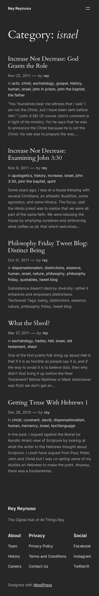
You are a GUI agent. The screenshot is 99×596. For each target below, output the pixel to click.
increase (55, 175)
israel (26, 89)
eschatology (43, 83)
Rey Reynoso (19, 8)
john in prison (44, 89)
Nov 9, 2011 (18, 168)
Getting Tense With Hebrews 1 (48, 402)
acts (15, 83)
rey (46, 75)
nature (38, 273)
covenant (31, 420)
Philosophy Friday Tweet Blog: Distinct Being (48, 247)
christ (26, 83)
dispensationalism (27, 267)
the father (16, 95)
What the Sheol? (29, 323)
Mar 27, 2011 (19, 333)
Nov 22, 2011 (19, 75)
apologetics (22, 175)
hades (40, 340)
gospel (62, 83)
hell (51, 340)
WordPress (43, 585)
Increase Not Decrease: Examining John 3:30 (37, 154)
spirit (51, 181)
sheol (31, 346)
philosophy (55, 273)
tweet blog (48, 279)
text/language (63, 425)
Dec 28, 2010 (19, 412)
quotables (28, 279)
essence (73, 267)
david (46, 420)
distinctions (54, 267)
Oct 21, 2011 (18, 260)
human (14, 89)
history (76, 83)
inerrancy (30, 425)
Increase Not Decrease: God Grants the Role (43, 62)
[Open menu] (88, 8)
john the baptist (71, 89)
